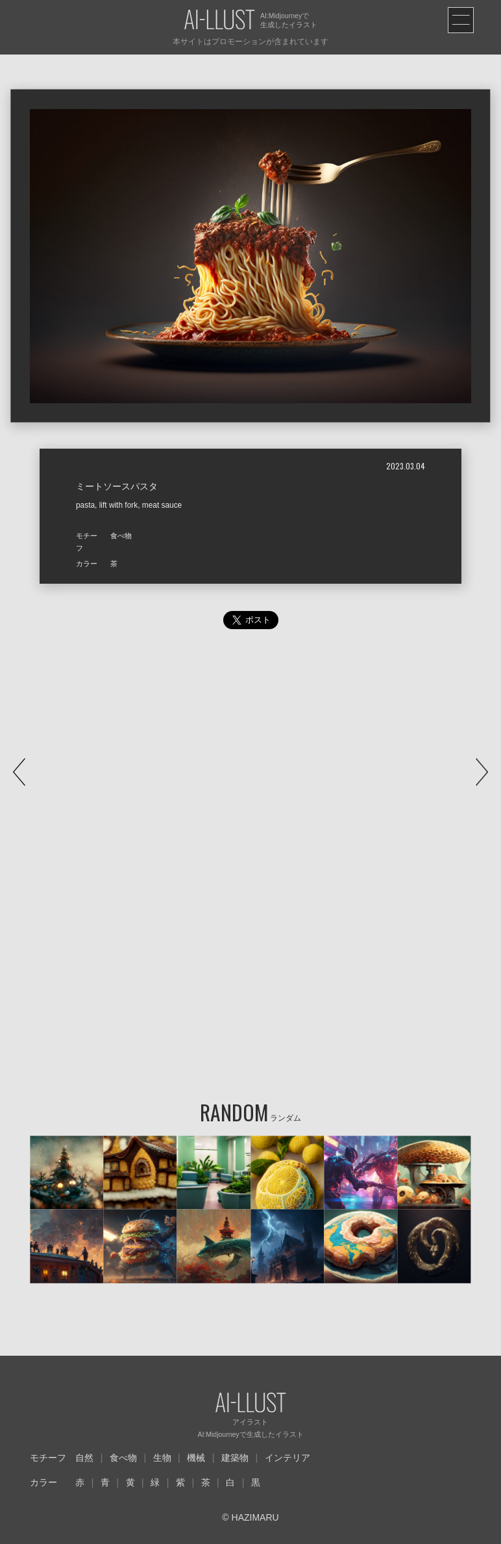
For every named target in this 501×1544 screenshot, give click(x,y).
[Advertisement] (250, 765)
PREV (19, 772)
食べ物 (123, 1457)
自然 (84, 1457)
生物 (162, 1457)
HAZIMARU (254, 1517)
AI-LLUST (219, 20)
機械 (196, 1457)
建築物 (235, 1457)
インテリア (287, 1457)
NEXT (482, 772)
